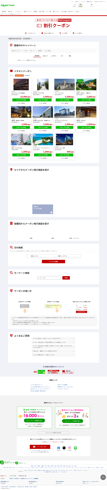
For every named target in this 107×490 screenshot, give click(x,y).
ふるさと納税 (47, 50)
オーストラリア (83, 467)
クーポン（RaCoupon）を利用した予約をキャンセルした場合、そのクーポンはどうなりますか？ (52, 346)
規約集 (30, 486)
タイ (16, 467)
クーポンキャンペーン (32, 33)
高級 (31, 233)
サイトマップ (83, 1)
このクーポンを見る (21, 100)
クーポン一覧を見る (21, 103)
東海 (78, 185)
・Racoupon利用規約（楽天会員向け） (38, 391)
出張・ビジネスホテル (28, 470)
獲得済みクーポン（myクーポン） (15, 38)
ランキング (85, 470)
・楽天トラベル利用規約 (62, 384)
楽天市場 (96, 1)
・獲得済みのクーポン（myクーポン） (65, 386)
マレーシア (51, 467)
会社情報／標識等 (4, 486)
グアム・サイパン (57, 467)
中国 (7, 467)
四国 (56, 196)
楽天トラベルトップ (5, 14)
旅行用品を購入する (33, 481)
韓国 (4, 467)
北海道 (13, 175)
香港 (10, 467)
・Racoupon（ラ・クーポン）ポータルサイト (40, 389)
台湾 (13, 467)
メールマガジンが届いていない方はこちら (40, 450)
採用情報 (27, 486)
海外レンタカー (55, 471)
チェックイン (36, 256)
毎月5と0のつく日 (16, 50)
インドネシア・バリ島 (29, 467)
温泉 (52, 233)
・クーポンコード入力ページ (63, 389)
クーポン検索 (64, 33)
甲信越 (35, 185)
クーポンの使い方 (78, 33)
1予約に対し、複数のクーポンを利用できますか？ (45, 351)
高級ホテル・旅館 (41, 470)
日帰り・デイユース (78, 470)
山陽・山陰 (36, 196)
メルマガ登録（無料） (41, 446)
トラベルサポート (63, 471)
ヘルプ (72, 1)
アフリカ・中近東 (94, 467)
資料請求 (35, 486)
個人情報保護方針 (12, 486)
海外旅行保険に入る (5, 481)
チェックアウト (63, 256)
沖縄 (13, 206)
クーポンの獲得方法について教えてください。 (44, 354)
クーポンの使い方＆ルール (35, 324)
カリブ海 (101, 467)
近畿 (13, 196)
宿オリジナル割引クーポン (49, 33)
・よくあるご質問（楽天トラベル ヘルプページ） (40, 386)
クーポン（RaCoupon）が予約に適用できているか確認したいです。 (49, 342)
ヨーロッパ (77, 467)
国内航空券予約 (48, 471)
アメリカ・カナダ (69, 467)
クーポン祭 (25, 50)
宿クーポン (32, 50)
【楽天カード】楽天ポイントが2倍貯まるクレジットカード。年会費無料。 (24, 478)
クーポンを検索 (53, 261)
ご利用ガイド (77, 1)
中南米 (89, 467)
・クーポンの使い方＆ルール (36, 384)
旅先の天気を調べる (60, 481)
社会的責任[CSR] (20, 486)
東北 (34, 175)
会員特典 (40, 50)
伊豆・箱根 (15, 185)
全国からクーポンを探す (37, 207)
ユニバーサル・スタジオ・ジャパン (65, 470)
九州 (78, 196)
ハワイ (64, 467)
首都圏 (78, 175)
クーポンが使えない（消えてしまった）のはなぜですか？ (47, 338)
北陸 (56, 185)
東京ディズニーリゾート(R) (51, 470)
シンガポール (21, 467)
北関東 (57, 175)
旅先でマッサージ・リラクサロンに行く (91, 481)
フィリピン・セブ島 (39, 467)
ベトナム (46, 467)
